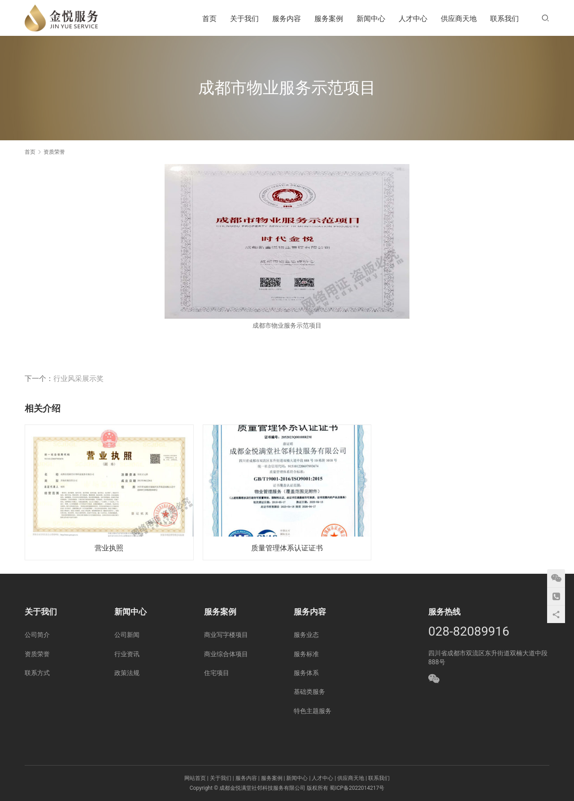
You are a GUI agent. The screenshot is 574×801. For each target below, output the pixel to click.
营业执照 (109, 548)
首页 (209, 18)
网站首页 (195, 778)
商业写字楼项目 (226, 634)
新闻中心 (371, 18)
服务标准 (306, 654)
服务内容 (286, 18)
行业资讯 (126, 654)
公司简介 (37, 634)
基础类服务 (309, 691)
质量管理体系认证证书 (287, 548)
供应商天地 (459, 18)
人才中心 (413, 18)
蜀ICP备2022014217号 (357, 788)
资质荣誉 (37, 654)
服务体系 (306, 672)
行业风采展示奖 (78, 378)
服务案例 (328, 18)
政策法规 (126, 672)
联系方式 (37, 672)
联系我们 (504, 18)
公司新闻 (126, 634)
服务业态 (306, 634)
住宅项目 (216, 672)
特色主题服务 (312, 710)
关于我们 (244, 18)
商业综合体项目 (226, 654)
